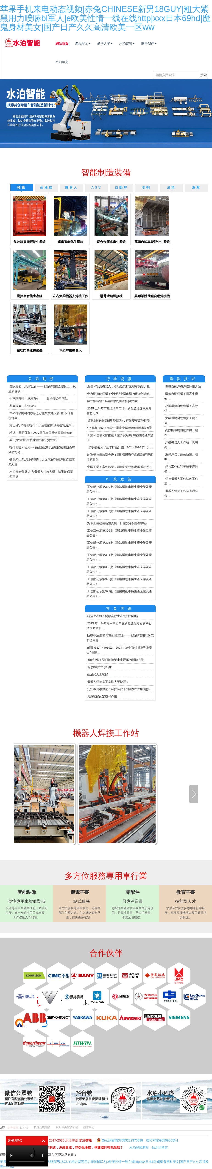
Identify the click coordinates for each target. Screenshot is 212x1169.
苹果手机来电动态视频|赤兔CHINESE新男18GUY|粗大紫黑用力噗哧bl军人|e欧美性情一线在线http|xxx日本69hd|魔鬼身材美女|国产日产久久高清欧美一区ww (105, 18)
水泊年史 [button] (67, 62)
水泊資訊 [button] (132, 43)
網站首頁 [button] (67, 43)
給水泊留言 (160, 1147)
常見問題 (120, 608)
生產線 (46, 187)
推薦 (21, 187)
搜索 (203, 75)
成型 (171, 187)
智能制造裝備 (106, 172)
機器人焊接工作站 (106, 733)
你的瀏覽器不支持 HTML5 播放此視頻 (27, 1155)
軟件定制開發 (42, 1127)
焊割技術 (184, 379)
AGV (96, 187)
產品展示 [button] (88, 43)
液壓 (196, 187)
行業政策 (120, 479)
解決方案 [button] (110, 43)
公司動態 (42, 379)
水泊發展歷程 (139, 1147)
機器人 (71, 187)
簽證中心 (88, 1127)
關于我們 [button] (154, 43)
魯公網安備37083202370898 (122, 1140)
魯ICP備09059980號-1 (162, 1140)
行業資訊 (120, 379)
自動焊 (121, 187)
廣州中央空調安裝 (67, 1127)
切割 (146, 187)
